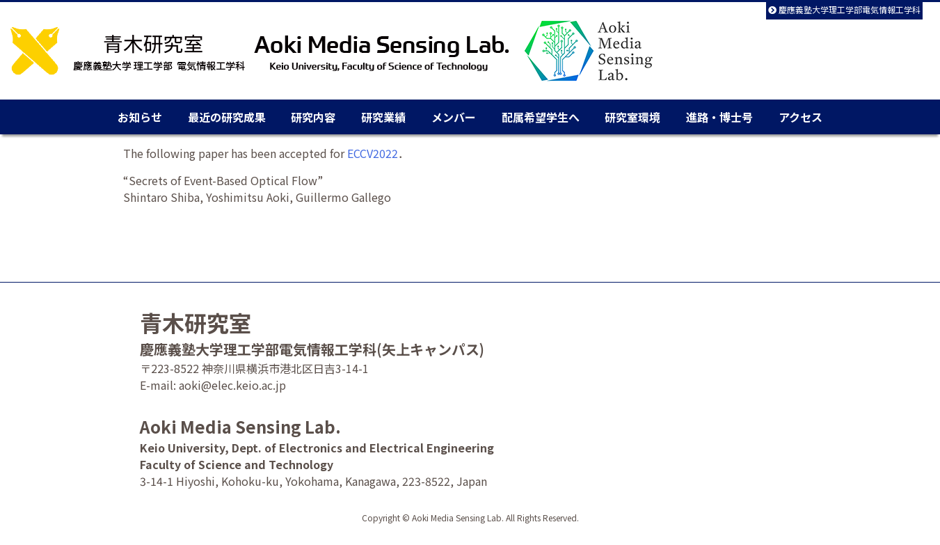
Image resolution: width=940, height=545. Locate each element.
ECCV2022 (372, 153)
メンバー (453, 117)
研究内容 (313, 117)
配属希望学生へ (541, 117)
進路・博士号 (719, 117)
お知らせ (140, 117)
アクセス (800, 117)
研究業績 (383, 117)
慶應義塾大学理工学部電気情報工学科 (844, 9)
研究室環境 (632, 117)
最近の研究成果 (227, 117)
